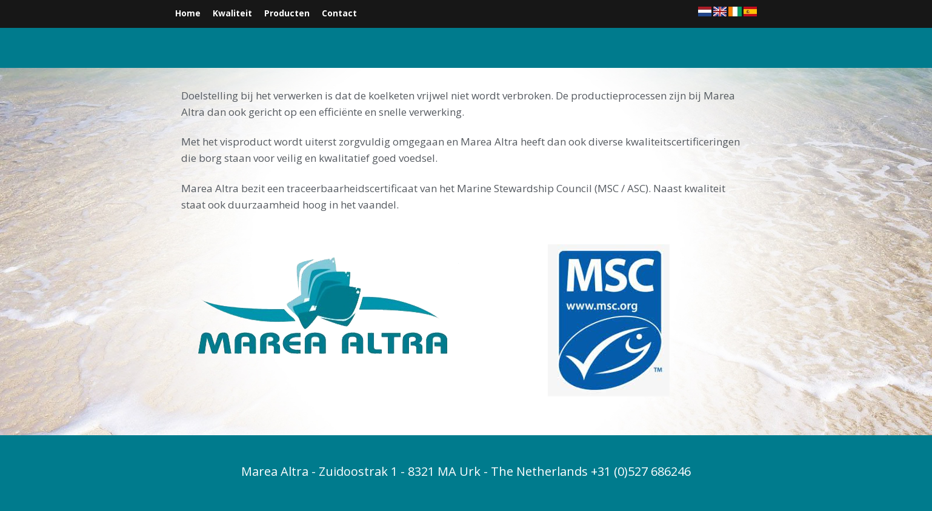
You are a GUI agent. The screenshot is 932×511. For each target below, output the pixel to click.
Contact (339, 13)
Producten (287, 13)
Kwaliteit (232, 13)
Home (188, 13)
